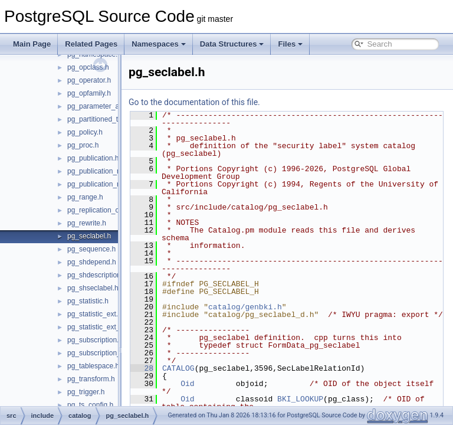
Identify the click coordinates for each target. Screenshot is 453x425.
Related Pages (91, 44)
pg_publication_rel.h (98, 184)
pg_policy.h (85, 132)
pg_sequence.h (91, 249)
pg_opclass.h (88, 67)
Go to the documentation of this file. (224, 102)
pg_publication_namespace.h (113, 171)
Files (290, 44)
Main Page (32, 44)
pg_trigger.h (85, 392)
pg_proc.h (83, 145)
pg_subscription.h (95, 340)
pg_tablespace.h (93, 366)
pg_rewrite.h (86, 223)
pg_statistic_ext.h (94, 314)
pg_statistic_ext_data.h (103, 327)
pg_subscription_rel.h (100, 353)
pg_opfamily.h (89, 93)
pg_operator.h (89, 80)
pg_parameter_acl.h (98, 106)
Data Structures (232, 44)
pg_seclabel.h (89, 236)
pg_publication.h (93, 158)
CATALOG (208, 376)
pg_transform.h (91, 379)
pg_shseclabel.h (93, 288)
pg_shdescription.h (97, 275)
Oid (217, 391)
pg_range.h (85, 197)
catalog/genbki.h (274, 307)
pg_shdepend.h (91, 262)
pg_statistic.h (88, 301)
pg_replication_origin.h (103, 210)
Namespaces (159, 44)
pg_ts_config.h (90, 405)
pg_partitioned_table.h (102, 119)
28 (171, 376)
